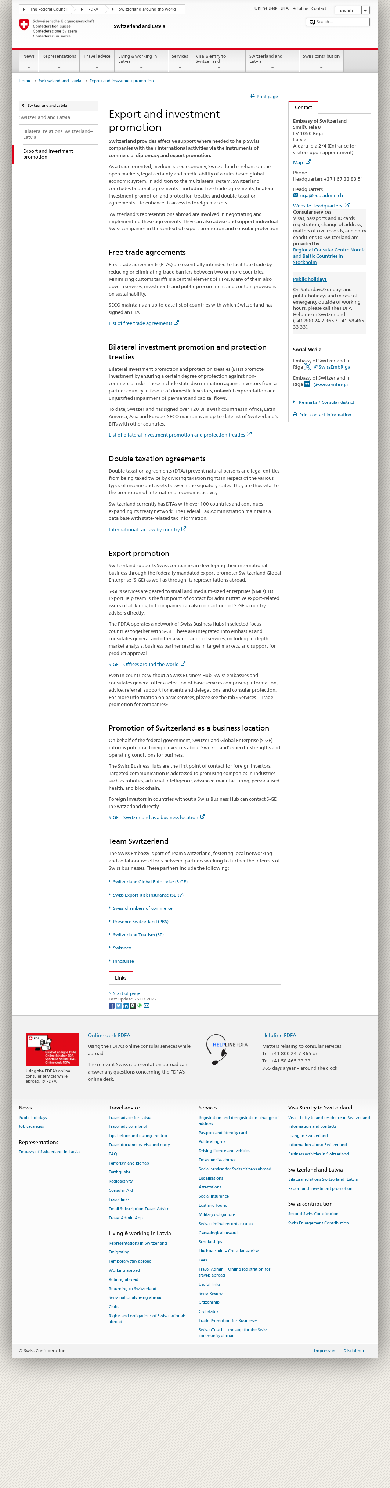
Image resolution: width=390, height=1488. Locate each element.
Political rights (212, 1239)
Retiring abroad (123, 1377)
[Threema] (133, 1102)
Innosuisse (123, 961)
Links (118, 978)
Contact (300, 107)
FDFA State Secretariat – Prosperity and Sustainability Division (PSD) (187, 992)
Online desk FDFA (109, 1132)
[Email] (146, 1102)
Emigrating (119, 1349)
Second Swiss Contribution (313, 1311)
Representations (59, 62)
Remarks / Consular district (326, 402)
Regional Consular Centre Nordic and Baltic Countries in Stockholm (329, 256)
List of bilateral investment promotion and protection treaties (180, 435)
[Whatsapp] (140, 1102)
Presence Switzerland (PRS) (141, 921)
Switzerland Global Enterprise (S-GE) (150, 881)
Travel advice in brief (128, 1224)
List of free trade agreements (144, 323)
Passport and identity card (223, 1230)
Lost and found (213, 1303)
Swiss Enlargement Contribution (318, 1320)
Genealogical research (219, 1330)
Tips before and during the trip (138, 1233)
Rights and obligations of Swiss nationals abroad (147, 1416)
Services (180, 62)
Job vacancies (31, 1224)
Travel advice (97, 62)
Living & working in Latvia (141, 62)
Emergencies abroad (218, 1257)
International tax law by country (147, 529)
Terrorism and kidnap (129, 1260)
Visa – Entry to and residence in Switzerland (329, 1215)
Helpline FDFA (279, 1132)
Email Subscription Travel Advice (139, 1306)
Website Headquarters (321, 206)
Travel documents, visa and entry (139, 1242)
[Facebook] (112, 1102)
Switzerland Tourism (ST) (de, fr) (152, 1047)
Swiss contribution (321, 62)
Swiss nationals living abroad (136, 1395)
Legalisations (211, 1275)
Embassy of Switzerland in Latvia (49, 1249)
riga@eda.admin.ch (321, 195)
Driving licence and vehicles (224, 1248)
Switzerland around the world (147, 9)
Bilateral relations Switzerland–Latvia (323, 1277)
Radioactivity (121, 1279)
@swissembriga (330, 384)
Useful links (209, 1381)
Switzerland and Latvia (272, 62)
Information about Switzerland (317, 1242)
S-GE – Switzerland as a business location (157, 817)
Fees (203, 1357)
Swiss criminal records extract (226, 1321)
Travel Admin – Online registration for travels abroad (234, 1369)
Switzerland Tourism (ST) (138, 934)
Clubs (114, 1404)
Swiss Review (211, 1391)
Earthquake (119, 1269)
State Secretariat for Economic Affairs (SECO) (166, 1003)
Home (24, 81)
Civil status (208, 1409)
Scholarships (210, 1339)
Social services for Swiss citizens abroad (235, 1266)
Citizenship (209, 1400)
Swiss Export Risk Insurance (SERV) (148, 895)
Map (302, 162)
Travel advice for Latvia (130, 1215)
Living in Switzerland (308, 1233)
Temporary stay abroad (130, 1359)
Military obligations (217, 1312)
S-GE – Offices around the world (147, 664)
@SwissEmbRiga (332, 367)
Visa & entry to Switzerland (218, 62)
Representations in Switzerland (138, 1340)
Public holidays (33, 1215)
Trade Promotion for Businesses (228, 1418)
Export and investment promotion (320, 1286)
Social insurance (214, 1294)
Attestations (210, 1284)
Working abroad (124, 1368)
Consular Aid (121, 1288)
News (28, 62)
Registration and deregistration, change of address (239, 1218)
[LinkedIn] (126, 1102)
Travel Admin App (126, 1315)
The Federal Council (49, 9)
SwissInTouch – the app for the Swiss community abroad (233, 1430)
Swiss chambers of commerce (143, 908)
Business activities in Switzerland (318, 1251)
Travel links (119, 1297)
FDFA (93, 9)
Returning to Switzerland (132, 1386)
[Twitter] (119, 1102)
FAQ (113, 1251)
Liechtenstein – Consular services (229, 1348)
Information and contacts (312, 1224)
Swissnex (122, 948)
